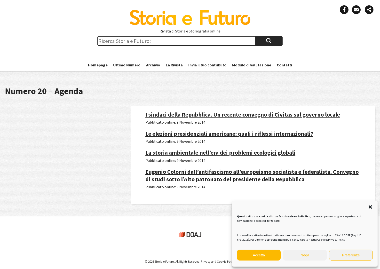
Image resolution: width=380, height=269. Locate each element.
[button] (370, 207)
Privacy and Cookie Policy (217, 261)
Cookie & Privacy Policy (331, 239)
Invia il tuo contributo (207, 65)
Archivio (153, 65)
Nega (305, 255)
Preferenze (351, 255)
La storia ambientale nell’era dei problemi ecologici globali (220, 152)
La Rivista (174, 65)
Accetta (259, 255)
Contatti (284, 65)
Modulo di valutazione (251, 65)
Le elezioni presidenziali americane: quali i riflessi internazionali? (229, 133)
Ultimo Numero (127, 65)
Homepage (98, 65)
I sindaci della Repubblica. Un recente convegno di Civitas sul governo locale (242, 114)
